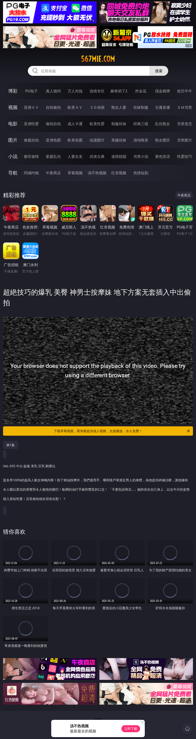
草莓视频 (75, 172)
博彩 (13, 91)
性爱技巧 (184, 156)
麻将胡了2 (118, 91)
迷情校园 (118, 156)
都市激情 (31, 156)
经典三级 (140, 123)
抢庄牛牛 (184, 91)
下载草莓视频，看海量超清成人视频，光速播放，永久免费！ (122, 431)
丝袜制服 (140, 107)
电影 (13, 123)
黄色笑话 (162, 156)
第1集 (10, 445)
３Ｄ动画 (97, 107)
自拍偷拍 (53, 107)
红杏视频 (118, 172)
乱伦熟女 (162, 123)
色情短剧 (140, 172)
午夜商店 (53, 172)
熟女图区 (162, 140)
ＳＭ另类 (184, 107)
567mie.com (98, 59)
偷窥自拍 (31, 140)
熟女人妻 (118, 107)
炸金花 (140, 91)
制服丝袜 (118, 123)
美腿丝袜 (118, 140)
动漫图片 (97, 140)
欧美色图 (75, 140)
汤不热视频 (97, 172)
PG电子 (31, 91)
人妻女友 (75, 156)
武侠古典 (97, 156)
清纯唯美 (140, 140)
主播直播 (162, 107)
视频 (13, 107)
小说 (13, 156)
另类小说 (140, 156)
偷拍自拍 (53, 123)
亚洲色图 (53, 140)
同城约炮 (31, 172)
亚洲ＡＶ (31, 107)
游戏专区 (97, 91)
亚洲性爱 (31, 123)
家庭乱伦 (53, 156)
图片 (13, 140)
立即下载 (130, 728)
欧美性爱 (97, 123)
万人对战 (75, 91)
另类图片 (184, 140)
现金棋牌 (162, 91)
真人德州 (53, 91)
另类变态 (184, 123)
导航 (13, 173)
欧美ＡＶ (75, 107)
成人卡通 (75, 123)
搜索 (159, 70)
